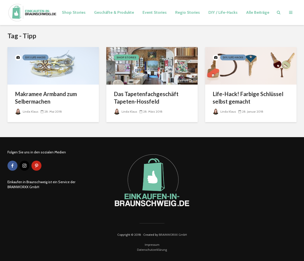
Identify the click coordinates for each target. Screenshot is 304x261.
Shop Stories (74, 12)
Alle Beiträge (257, 12)
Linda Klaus (26, 111)
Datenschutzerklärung (152, 249)
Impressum (152, 244)
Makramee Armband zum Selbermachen (46, 98)
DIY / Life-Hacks (223, 12)
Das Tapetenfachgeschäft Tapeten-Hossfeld (146, 98)
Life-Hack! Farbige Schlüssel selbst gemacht (248, 98)
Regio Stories (187, 12)
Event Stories (155, 12)
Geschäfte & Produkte (114, 12)
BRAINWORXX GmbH (173, 234)
